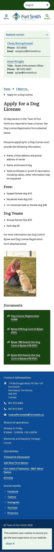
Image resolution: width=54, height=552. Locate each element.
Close (9, 543)
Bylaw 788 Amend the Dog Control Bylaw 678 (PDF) (25, 343)
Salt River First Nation (16, 462)
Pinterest (11, 513)
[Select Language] (36, 5)
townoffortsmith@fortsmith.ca (26, 414)
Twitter (10, 496)
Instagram (11, 502)
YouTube (10, 507)
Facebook (11, 491)
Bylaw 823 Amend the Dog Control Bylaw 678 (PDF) (25, 357)
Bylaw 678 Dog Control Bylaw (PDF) (27, 330)
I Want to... (22, 88)
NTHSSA (8, 478)
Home (7, 88)
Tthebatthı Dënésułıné (17, 457)
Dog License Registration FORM (25, 317)
